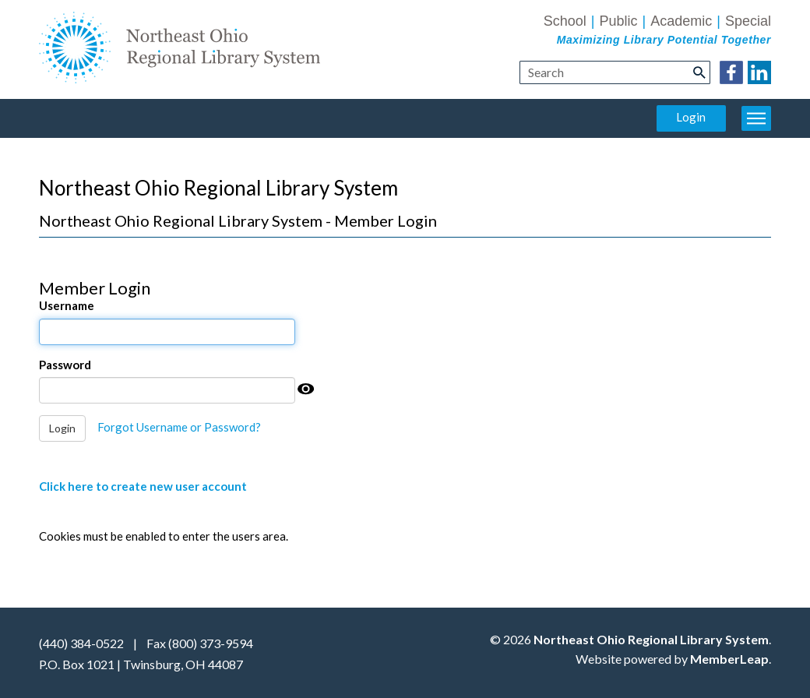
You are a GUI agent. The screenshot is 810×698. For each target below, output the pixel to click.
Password (65, 365)
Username (66, 305)
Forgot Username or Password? (179, 427)
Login (691, 117)
